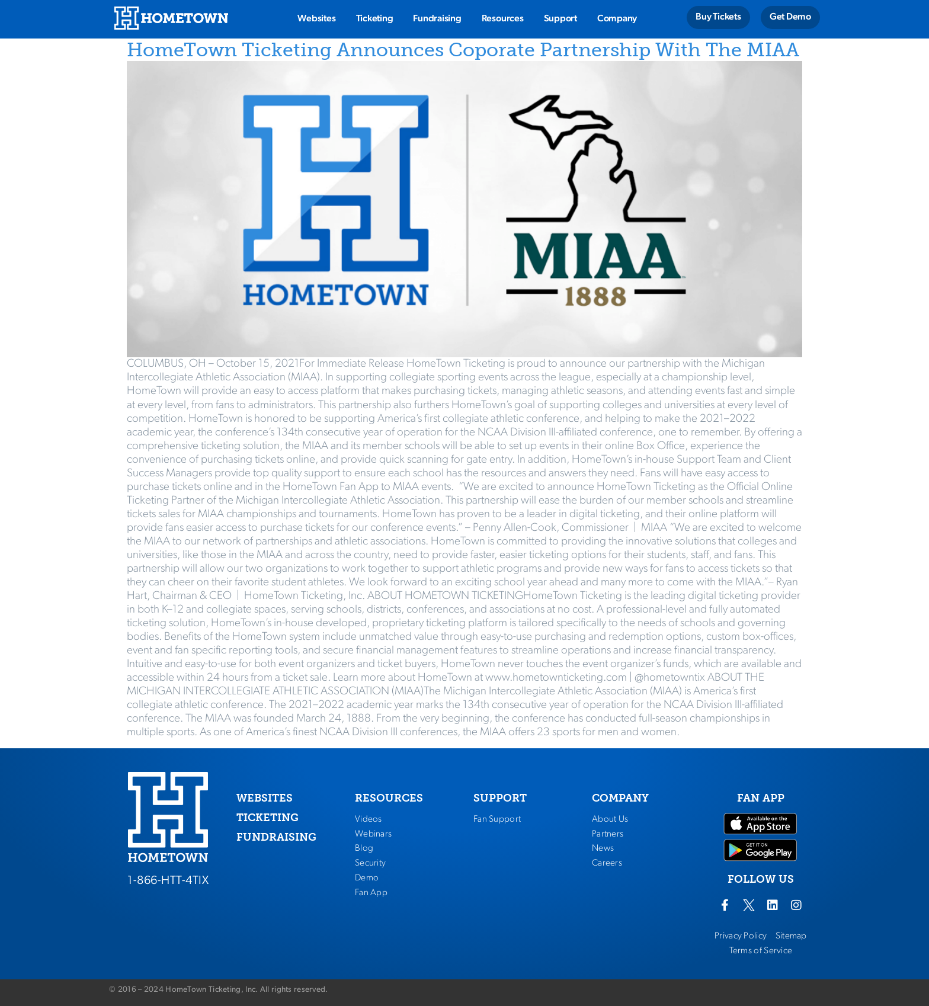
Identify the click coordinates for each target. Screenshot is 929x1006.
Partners (607, 834)
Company (617, 19)
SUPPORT (500, 798)
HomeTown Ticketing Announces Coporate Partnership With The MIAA (463, 50)
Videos (368, 819)
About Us (610, 819)
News (603, 848)
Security (370, 863)
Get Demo (790, 17)
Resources (503, 19)
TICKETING (267, 817)
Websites (316, 19)
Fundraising (437, 19)
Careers (607, 863)
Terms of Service (761, 951)
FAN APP (760, 798)
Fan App (371, 893)
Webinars (373, 834)
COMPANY (620, 798)
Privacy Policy (741, 936)
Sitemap (791, 936)
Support (560, 19)
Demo (367, 878)
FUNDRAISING (276, 837)
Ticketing (374, 19)
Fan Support (497, 819)
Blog (364, 848)
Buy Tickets (718, 17)
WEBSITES (264, 798)
